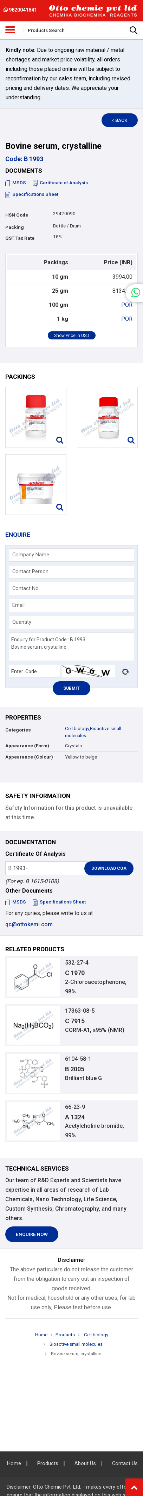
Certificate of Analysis (60, 182)
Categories (18, 730)
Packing (14, 227)
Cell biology (77, 728)
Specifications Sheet (31, 194)
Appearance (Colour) (29, 757)
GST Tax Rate (19, 238)
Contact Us (125, 1463)
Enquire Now (32, 1234)
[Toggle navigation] (10, 30)
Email (18, 605)
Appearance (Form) (27, 745)
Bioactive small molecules (75, 1344)
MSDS (15, 182)
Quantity (21, 622)
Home (41, 1334)
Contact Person (30, 571)
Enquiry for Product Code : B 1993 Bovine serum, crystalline (72, 647)
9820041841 (20, 10)
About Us (85, 1463)
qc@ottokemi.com (29, 924)
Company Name (30, 554)
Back (120, 120)
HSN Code (16, 215)
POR (126, 305)
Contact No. (26, 588)
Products (65, 1334)
